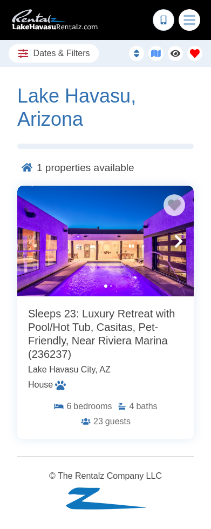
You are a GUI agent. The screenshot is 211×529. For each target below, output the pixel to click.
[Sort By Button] (136, 53)
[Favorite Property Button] (174, 205)
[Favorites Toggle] (194, 53)
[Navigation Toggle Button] (189, 20)
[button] (32, 241)
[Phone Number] (163, 20)
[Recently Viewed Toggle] (175, 53)
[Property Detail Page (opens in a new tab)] (105, 241)
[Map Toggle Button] (156, 53)
